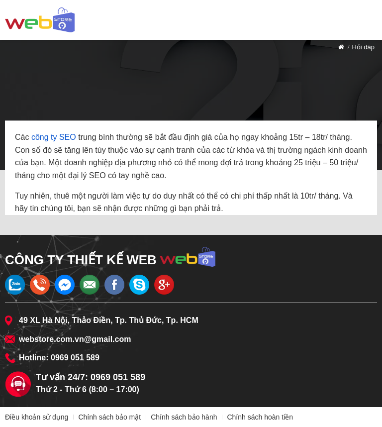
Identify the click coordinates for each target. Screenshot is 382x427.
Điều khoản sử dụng (36, 417)
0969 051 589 (75, 357)
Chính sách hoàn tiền (260, 417)
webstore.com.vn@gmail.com (75, 339)
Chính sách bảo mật (109, 417)
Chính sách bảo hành (184, 417)
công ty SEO (53, 137)
